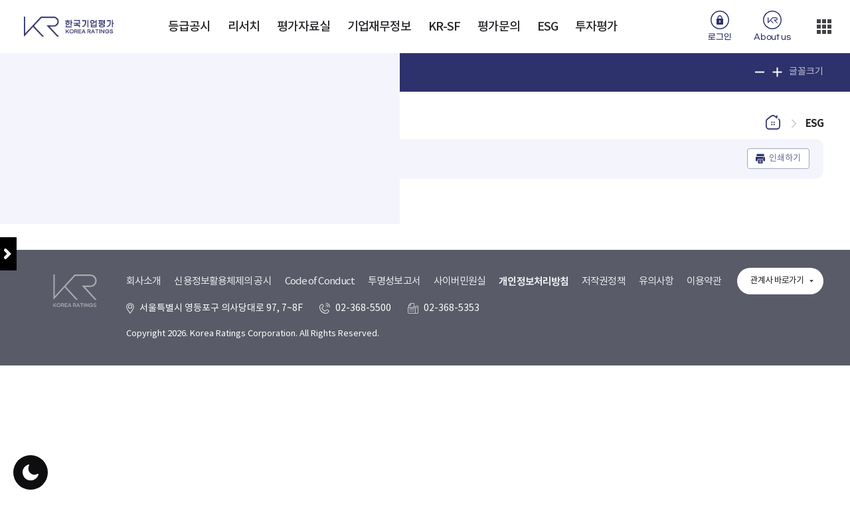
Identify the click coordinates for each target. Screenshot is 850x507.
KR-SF (444, 27)
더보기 (824, 26)
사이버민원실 (460, 451)
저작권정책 (604, 451)
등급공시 (189, 27)
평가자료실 (304, 27)
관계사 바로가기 (777, 451)
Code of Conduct (320, 451)
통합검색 (51, 71)
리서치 (244, 27)
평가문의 (498, 27)
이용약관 (704, 451)
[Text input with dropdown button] (164, 72)
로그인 (719, 37)
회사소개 (143, 451)
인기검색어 (299, 71)
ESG (547, 27)
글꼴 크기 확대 (777, 72)
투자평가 (596, 27)
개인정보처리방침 (533, 452)
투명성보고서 (394, 451)
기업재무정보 (379, 27)
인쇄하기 (785, 166)
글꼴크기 (806, 71)
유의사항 (656, 451)
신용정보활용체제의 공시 (222, 451)
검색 (254, 72)
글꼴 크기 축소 (760, 72)
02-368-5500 (363, 478)
